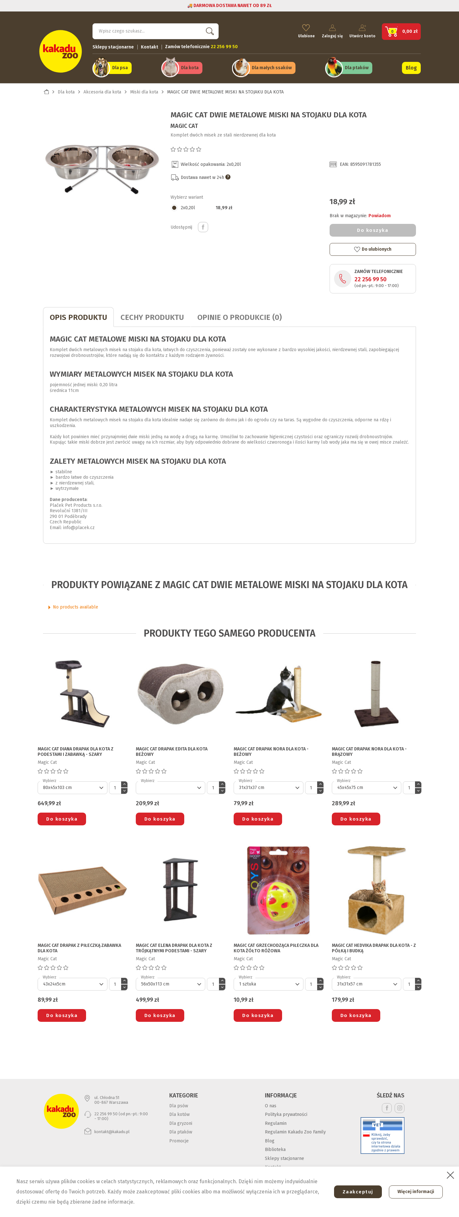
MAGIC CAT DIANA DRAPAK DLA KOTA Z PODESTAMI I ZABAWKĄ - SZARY (75, 751)
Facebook (387, 1107)
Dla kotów (179, 1113)
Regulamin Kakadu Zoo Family (295, 1131)
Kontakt (149, 46)
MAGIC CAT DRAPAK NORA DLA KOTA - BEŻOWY (271, 751)
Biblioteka (275, 1148)
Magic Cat (184, 125)
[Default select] (72, 787)
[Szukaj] (155, 31)
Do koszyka (372, 229)
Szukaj (208, 30)
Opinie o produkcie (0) (239, 316)
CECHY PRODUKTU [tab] (152, 316)
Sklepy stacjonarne (113, 46)
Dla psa (120, 67)
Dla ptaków (356, 67)
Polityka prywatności (286, 1113)
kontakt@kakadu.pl (112, 1130)
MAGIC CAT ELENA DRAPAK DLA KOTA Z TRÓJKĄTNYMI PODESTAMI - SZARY (174, 947)
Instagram (399, 1107)
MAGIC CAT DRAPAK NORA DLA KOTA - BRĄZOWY (369, 751)
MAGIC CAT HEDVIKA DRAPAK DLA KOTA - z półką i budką (374, 947)
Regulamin (276, 1122)
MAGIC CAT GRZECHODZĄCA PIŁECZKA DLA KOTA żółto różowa (276, 947)
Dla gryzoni (180, 1122)
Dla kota (190, 67)
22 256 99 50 (370, 278)
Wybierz (49, 780)
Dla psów (178, 1105)
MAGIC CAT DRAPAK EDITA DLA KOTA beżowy (172, 751)
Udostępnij (203, 226)
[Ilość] (115, 787)
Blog (411, 67)
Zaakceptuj (356, 1192)
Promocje (179, 1140)
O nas (270, 1105)
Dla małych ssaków (272, 67)
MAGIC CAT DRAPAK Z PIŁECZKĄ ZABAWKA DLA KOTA (79, 947)
